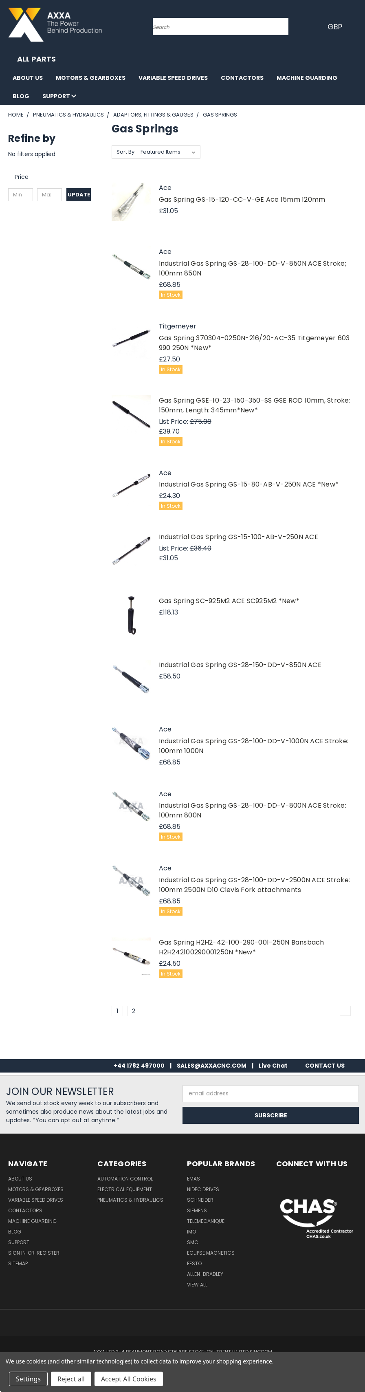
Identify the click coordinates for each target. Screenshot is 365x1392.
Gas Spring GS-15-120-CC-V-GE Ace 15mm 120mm (242, 199)
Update (79, 194)
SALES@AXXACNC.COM (211, 1066)
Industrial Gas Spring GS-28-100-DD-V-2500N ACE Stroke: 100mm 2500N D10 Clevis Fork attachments (254, 884)
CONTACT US (325, 1066)
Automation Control (125, 1178)
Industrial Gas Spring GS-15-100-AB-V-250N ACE (238, 537)
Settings (28, 1378)
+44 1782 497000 (139, 1066)
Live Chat (273, 1066)
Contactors (242, 78)
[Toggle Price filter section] (25, 177)
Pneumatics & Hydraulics (130, 1199)
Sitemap (18, 1263)
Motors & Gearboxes (90, 78)
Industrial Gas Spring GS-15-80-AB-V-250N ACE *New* (249, 484)
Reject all (71, 1378)
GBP (336, 27)
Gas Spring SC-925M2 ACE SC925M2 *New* (229, 601)
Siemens (197, 1210)
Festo (194, 1263)
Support (59, 96)
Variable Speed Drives (173, 78)
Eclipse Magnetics (211, 1252)
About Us (28, 78)
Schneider (200, 1199)
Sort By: (126, 152)
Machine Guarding (307, 78)
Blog (21, 96)
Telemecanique (205, 1221)
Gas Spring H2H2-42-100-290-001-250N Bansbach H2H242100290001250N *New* (241, 947)
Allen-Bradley (205, 1274)
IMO (191, 1231)
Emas (193, 1178)
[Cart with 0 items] (357, 26)
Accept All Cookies (128, 1378)
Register (48, 1252)
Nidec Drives (203, 1189)
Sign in (17, 1252)
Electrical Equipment (124, 1189)
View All (197, 1284)
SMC (192, 1242)
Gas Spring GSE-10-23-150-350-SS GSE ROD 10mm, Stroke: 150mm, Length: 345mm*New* (254, 405)
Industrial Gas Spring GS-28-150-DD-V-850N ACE (240, 665)
